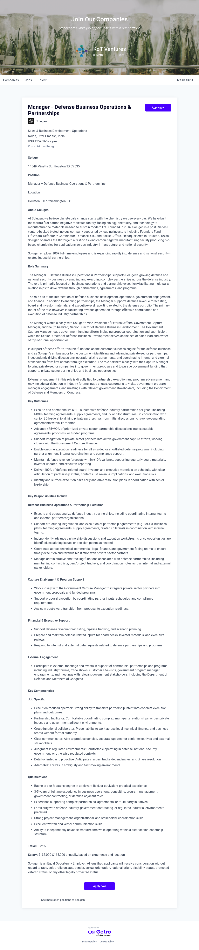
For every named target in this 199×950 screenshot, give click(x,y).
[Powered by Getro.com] (99, 931)
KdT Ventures (109, 49)
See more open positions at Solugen (63, 899)
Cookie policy (107, 941)
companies (11, 80)
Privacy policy (89, 941)
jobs (28, 80)
